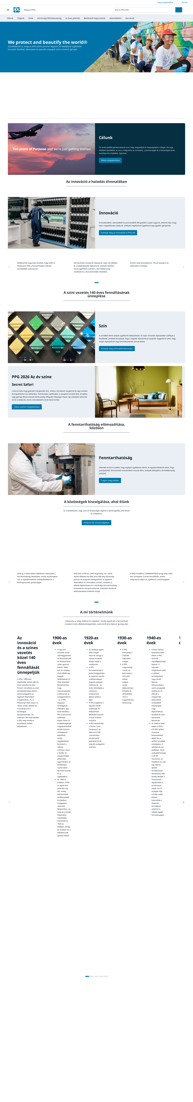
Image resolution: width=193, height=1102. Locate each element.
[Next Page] (183, 802)
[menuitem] (10, 18)
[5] (106, 976)
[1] (96, 282)
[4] (101, 976)
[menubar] (70, 18)
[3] (96, 976)
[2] (92, 976)
